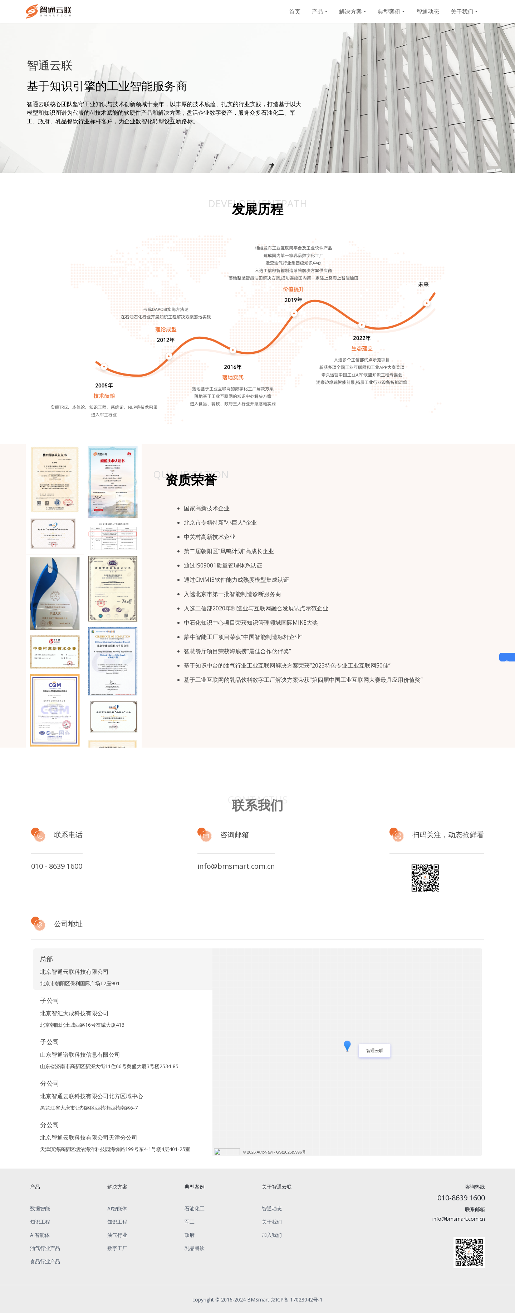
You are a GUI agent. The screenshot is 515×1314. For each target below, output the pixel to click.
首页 (294, 11)
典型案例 (389, 11)
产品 (317, 11)
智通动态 (427, 11)
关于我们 (462, 11)
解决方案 (350, 11)
